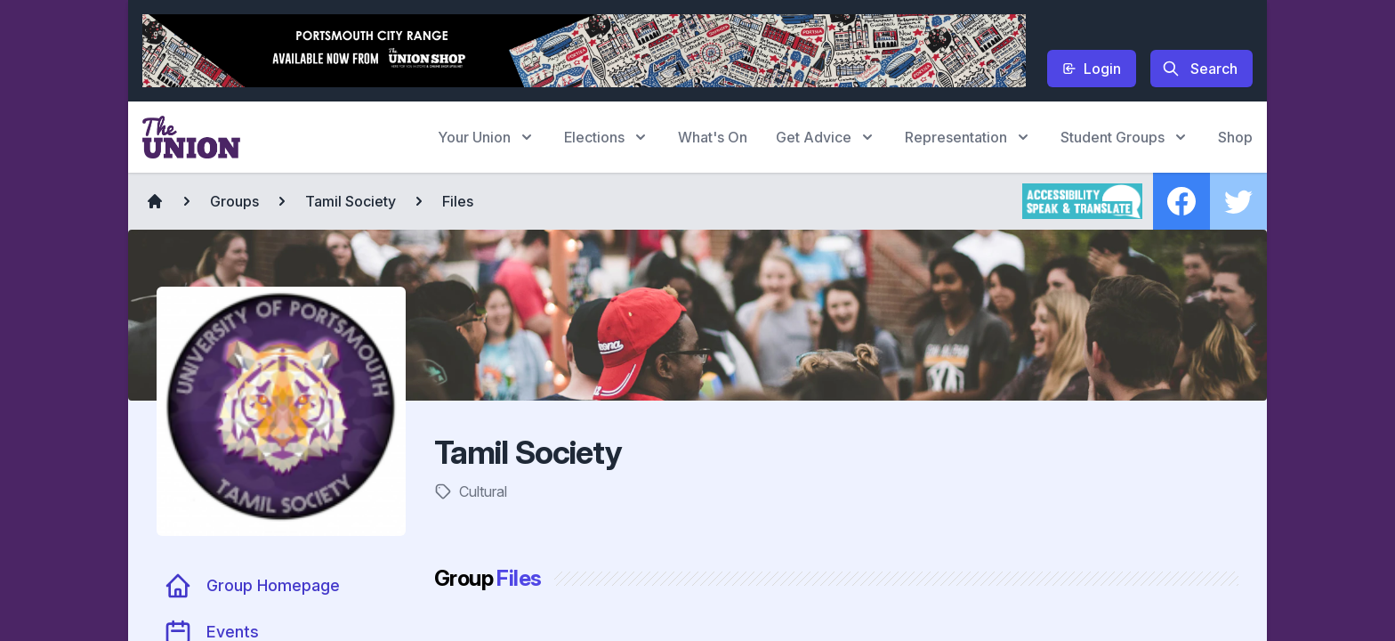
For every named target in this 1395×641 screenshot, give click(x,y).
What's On (712, 137)
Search (1200, 68)
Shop (1235, 137)
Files (457, 201)
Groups (234, 201)
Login (1091, 68)
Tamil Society (350, 201)
